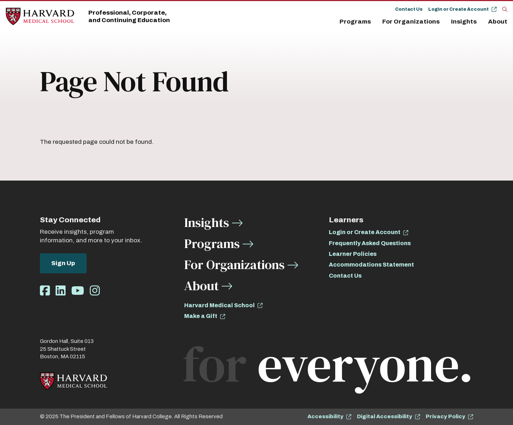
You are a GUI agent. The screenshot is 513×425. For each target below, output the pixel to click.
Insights (464, 21)
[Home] (40, 16)
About (497, 21)
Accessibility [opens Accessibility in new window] (325, 416)
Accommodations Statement (371, 265)
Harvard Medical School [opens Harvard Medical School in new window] (219, 305)
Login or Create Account (458, 9)
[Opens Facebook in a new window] (45, 291)
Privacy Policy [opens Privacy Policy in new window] (445, 416)
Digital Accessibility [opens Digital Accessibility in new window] (384, 416)
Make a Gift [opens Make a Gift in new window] (200, 316)
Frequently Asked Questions (370, 243)
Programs (355, 21)
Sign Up (63, 263)
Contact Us (409, 9)
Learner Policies (353, 254)
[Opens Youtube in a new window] (77, 291)
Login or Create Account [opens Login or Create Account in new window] (364, 232)
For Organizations (411, 21)
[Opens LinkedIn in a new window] (61, 291)
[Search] (504, 9)
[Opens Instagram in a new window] (95, 291)
